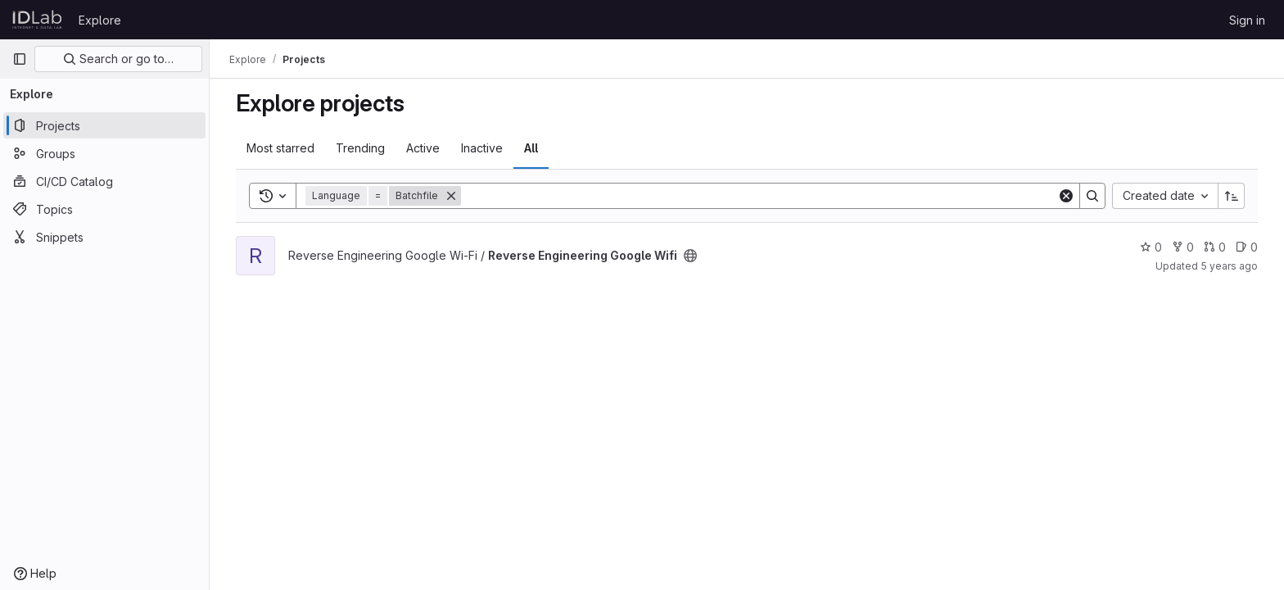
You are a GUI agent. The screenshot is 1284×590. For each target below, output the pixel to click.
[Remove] (451, 196)
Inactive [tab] (482, 148)
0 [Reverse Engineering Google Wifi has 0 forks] (1183, 247)
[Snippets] (104, 237)
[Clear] (1066, 196)
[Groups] (104, 153)
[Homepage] (37, 20)
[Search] (759, 196)
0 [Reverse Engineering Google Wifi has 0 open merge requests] (1215, 247)
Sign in (1247, 20)
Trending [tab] (360, 148)
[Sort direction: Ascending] (1231, 196)
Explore (100, 20)
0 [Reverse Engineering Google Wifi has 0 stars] (1151, 247)
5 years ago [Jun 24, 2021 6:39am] (1229, 266)
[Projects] (104, 125)
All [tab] (531, 148)
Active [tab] (423, 148)
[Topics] (104, 209)
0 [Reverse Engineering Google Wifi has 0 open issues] (1247, 247)
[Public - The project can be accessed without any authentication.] (690, 255)
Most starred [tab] (280, 148)
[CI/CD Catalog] (104, 181)
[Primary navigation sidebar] (20, 59)
